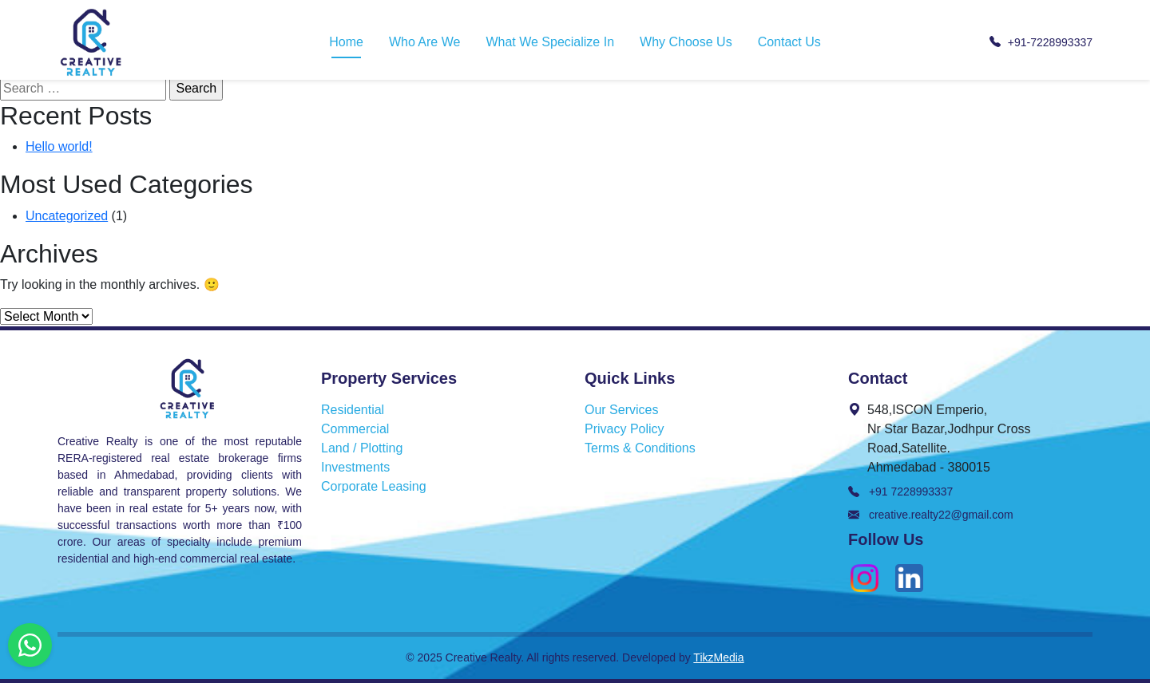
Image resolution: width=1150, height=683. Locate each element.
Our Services (621, 410)
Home (346, 42)
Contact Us (789, 42)
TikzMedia (718, 657)
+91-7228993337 (1040, 42)
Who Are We (425, 42)
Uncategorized (67, 216)
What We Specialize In (550, 42)
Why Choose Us (686, 42)
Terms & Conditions (640, 448)
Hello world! (59, 146)
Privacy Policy (624, 429)
